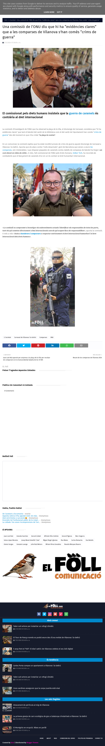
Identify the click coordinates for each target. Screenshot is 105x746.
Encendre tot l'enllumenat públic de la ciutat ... (20, 520)
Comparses (43, 337)
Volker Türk (77, 153)
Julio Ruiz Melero (36, 544)
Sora (12, 743)
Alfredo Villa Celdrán (51, 536)
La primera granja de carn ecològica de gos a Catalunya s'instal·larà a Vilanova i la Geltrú (50, 716)
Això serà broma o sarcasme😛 (14, 518)
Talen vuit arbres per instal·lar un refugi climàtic (33, 626)
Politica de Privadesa (85, 738)
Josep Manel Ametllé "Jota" (30, 540)
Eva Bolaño (89, 540)
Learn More (49, 12)
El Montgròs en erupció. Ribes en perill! (29, 727)
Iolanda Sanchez (22, 536)
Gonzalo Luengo (22, 544)
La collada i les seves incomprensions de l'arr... (21, 522)
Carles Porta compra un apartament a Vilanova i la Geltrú (37, 665)
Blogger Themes (32, 743)
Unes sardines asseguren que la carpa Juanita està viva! (36, 688)
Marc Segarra (80, 536)
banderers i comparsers (31, 234)
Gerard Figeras (67, 536)
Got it (59, 12)
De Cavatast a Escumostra (12, 514)
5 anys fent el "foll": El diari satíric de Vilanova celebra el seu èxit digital (43, 649)
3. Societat (12, 20)
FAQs (55, 738)
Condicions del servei (67, 738)
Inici (5, 20)
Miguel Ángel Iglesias (50, 540)
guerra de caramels (81, 113)
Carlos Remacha (76, 540)
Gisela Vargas (8, 544)
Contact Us (99, 738)
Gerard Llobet (36, 536)
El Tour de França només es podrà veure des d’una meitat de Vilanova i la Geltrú (46, 637)
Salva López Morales (11, 540)
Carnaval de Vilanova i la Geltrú (25, 337)
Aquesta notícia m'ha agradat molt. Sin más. (19, 516)
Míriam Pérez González (53, 544)
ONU (51, 337)
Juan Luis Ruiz (8, 536)
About (49, 738)
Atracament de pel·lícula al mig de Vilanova (31, 705)
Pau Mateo (64, 540)
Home (42, 738)
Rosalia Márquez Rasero (72, 544)
